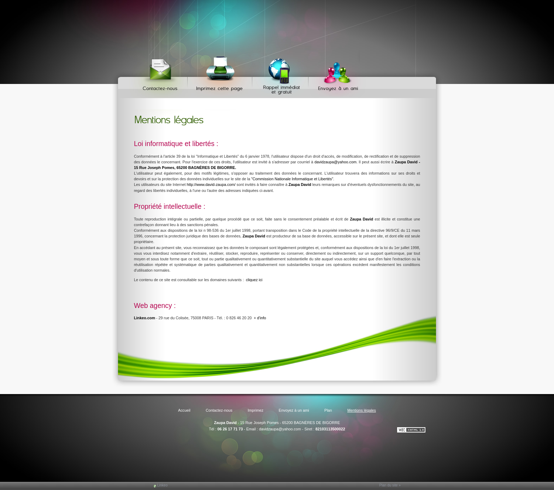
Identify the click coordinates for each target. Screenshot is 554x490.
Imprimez (221, 74)
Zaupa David (225, 423)
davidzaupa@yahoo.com (335, 162)
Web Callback (281, 74)
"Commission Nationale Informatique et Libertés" (292, 179)
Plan (328, 410)
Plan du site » (390, 485)
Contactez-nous (161, 74)
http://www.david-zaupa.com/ (211, 184)
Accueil (184, 410)
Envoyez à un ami (335, 74)
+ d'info (260, 318)
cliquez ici (254, 280)
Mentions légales (361, 410)
